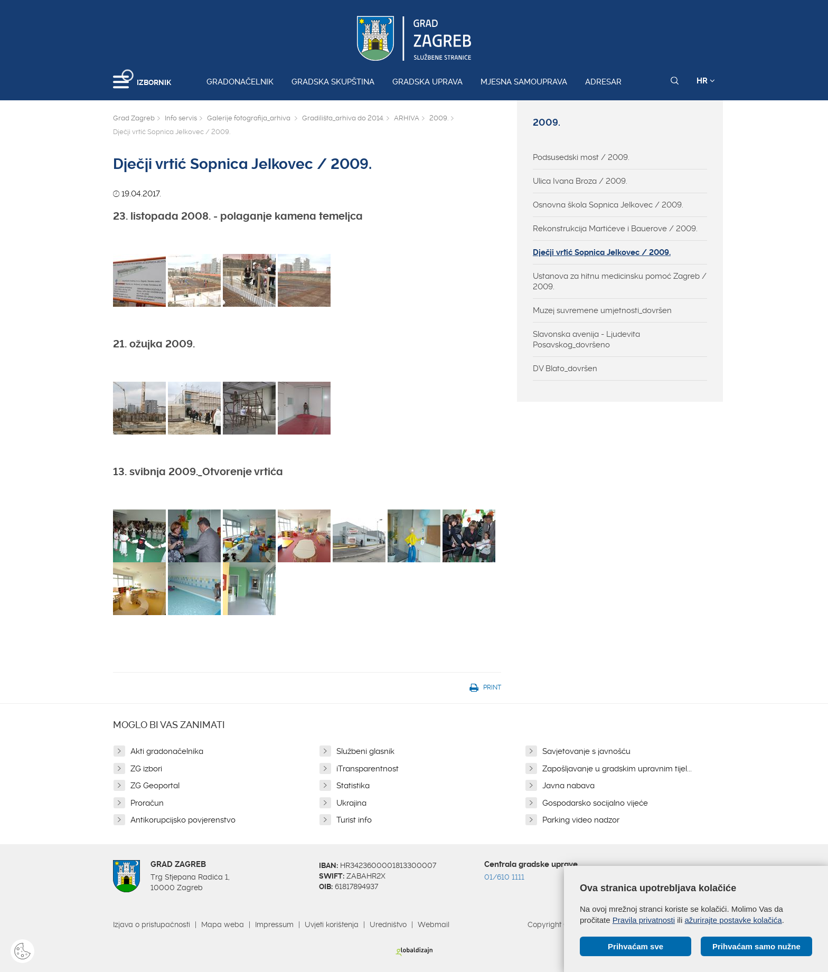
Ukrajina (351, 803)
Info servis (181, 118)
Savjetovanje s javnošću (586, 751)
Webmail (433, 924)
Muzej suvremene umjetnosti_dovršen (602, 310)
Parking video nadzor (580, 820)
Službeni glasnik (365, 751)
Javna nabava (568, 785)
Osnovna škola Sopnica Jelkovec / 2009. (608, 205)
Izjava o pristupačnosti (151, 924)
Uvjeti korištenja (332, 924)
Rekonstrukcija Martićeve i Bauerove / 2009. (615, 228)
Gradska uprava (427, 82)
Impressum (274, 924)
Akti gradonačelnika (166, 751)
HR (706, 81)
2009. (438, 118)
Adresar (603, 82)
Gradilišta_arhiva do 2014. (343, 118)
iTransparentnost (367, 768)
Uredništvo (388, 924)
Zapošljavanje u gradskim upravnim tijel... (617, 768)
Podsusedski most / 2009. (581, 157)
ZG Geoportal (155, 785)
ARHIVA (406, 118)
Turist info (354, 820)
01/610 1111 (504, 877)
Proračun (147, 803)
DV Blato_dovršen (565, 368)
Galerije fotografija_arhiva (249, 118)
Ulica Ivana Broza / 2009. (580, 181)
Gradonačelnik (240, 82)
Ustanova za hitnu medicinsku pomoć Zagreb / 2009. (620, 281)
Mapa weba (222, 924)
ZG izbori (146, 768)
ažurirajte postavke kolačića (733, 920)
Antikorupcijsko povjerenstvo (183, 820)
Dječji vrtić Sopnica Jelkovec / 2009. (602, 252)
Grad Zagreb (134, 118)
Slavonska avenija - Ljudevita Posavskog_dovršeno (586, 339)
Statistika (353, 785)
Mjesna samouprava (524, 82)
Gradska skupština (332, 82)
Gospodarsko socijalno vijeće (595, 803)
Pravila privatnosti (644, 920)
